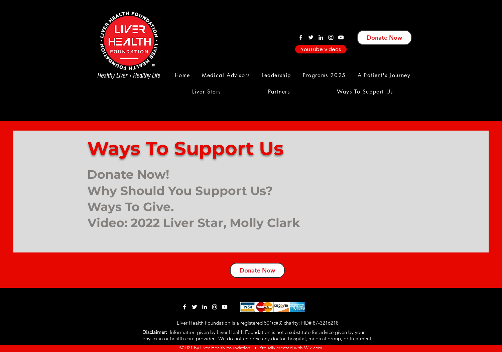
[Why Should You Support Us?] (181, 190)
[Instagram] (331, 37)
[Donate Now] (384, 37)
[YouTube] (341, 37)
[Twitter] (310, 37)
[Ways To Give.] (150, 206)
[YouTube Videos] (321, 49)
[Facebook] (300, 37)
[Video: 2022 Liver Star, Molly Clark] (202, 222)
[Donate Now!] (150, 174)
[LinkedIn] (321, 37)
